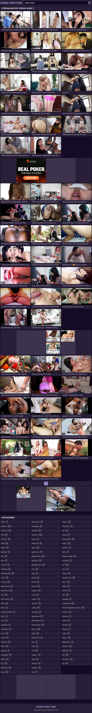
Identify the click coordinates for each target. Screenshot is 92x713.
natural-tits (37, 637)
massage (36, 611)
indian (35, 539)
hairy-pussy (37, 521)
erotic (4, 616)
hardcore (36, 534)
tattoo (66, 586)
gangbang (6, 654)
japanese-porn (38, 564)
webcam (67, 646)
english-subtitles (8, 611)
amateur (6, 526)
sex (65, 564)
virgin (66, 633)
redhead (66, 547)
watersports (67, 642)
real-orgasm (68, 539)
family (5, 637)
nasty (35, 633)
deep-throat (7, 586)
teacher (66, 590)
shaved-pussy (68, 577)
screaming (67, 560)
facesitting (6, 629)
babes (5, 547)
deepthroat (6, 590)
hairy (4, 672)
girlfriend (6, 667)
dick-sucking (7, 599)
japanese (36, 560)
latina (35, 594)
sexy (65, 569)
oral (34, 650)
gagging (5, 650)
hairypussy (36, 526)
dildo (4, 603)
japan (35, 547)
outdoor (36, 667)
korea (35, 581)
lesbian (35, 599)
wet (65, 654)
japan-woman (38, 556)
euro (4, 620)
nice (34, 642)
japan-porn (37, 551)
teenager (66, 599)
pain (34, 672)
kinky (34, 573)
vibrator (66, 624)
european (6, 624)
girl (4, 663)
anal (4, 534)
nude (34, 646)
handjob (36, 530)
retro (65, 551)
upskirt (66, 620)
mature (35, 629)
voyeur (66, 637)
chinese (5, 581)
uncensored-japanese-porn (73, 607)
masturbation (37, 624)
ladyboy (36, 590)
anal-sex (5, 539)
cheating (6, 569)
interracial (36, 543)
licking (35, 607)
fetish (5, 646)
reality (66, 543)
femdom (6, 642)
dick (4, 594)
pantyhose (67, 526)
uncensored (68, 603)
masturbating (37, 620)
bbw (4, 560)
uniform (66, 611)
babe (4, 543)
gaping (5, 659)
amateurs (6, 530)
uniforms (66, 616)
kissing (35, 577)
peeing (66, 534)
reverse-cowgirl (69, 556)
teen (65, 594)
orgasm (36, 654)
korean (35, 586)
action (4, 521)
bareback (5, 551)
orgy (34, 659)
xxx (65, 663)
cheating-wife (7, 573)
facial (4, 633)
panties (66, 521)
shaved (66, 573)
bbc (4, 556)
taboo (66, 581)
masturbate (37, 616)
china (4, 577)
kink (34, 569)
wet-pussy (67, 659)
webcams (67, 650)
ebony (4, 607)
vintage (66, 629)
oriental (36, 663)
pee (65, 530)
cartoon (5, 564)
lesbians (36, 603)
